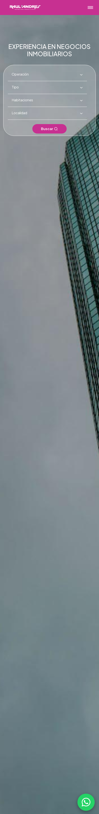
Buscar (49, 128)
